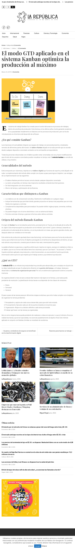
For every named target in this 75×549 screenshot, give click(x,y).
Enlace (44, 546)
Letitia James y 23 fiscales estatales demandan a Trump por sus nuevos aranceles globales (15, 372)
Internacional (14, 33)
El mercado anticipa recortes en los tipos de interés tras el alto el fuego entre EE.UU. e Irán (34, 435)
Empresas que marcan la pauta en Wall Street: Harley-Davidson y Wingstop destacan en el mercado (16, 407)
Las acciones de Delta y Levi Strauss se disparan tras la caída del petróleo (28, 462)
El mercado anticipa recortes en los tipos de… (47, 2)
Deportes (5, 37)
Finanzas (26, 33)
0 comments (22, 48)
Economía (65, 33)
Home (3, 45)
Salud (15, 37)
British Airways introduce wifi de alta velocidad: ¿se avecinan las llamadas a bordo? (31, 470)
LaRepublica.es (7, 379)
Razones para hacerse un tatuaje (61, 331)
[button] (3, 7)
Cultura (36, 33)
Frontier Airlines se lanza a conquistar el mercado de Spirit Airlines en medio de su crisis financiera (56, 372)
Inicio (4, 33)
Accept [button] (37, 546)
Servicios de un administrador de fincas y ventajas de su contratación (56, 408)
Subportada (10, 45)
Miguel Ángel (44, 413)
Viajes (23, 37)
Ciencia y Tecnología (50, 33)
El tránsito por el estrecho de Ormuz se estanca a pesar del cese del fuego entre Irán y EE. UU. (35, 427)
